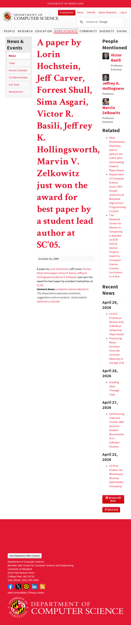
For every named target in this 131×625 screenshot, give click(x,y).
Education (43, 31)
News (12, 56)
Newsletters (16, 91)
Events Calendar (18, 70)
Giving (122, 31)
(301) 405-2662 (30, 580)
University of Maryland (66, 3)
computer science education (72, 289)
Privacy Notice (36, 592)
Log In (123, 12)
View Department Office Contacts (25, 556)
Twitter (18, 586)
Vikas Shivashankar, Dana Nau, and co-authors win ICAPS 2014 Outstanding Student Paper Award (117, 154)
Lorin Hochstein (58, 269)
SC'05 (40, 285)
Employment (67, 12)
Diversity (107, 31)
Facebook (10, 586)
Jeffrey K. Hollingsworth (115, 86)
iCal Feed (14, 84)
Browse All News (113, 499)
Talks (12, 63)
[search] (100, 22)
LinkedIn (34, 586)
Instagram (26, 586)
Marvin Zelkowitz (111, 110)
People (9, 31)
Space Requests (107, 12)
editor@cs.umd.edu (48, 301)
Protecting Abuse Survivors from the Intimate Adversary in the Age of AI (116, 350)
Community (88, 31)
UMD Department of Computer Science (31, 16)
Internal (91, 12)
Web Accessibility (17, 592)
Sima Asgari (51, 273)
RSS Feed (111, 509)
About (80, 12)
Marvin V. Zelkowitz (66, 277)
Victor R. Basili (67, 273)
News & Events (66, 31)
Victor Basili (116, 57)
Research (25, 31)
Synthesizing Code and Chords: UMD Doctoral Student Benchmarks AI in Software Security (116, 430)
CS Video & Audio (18, 77)
